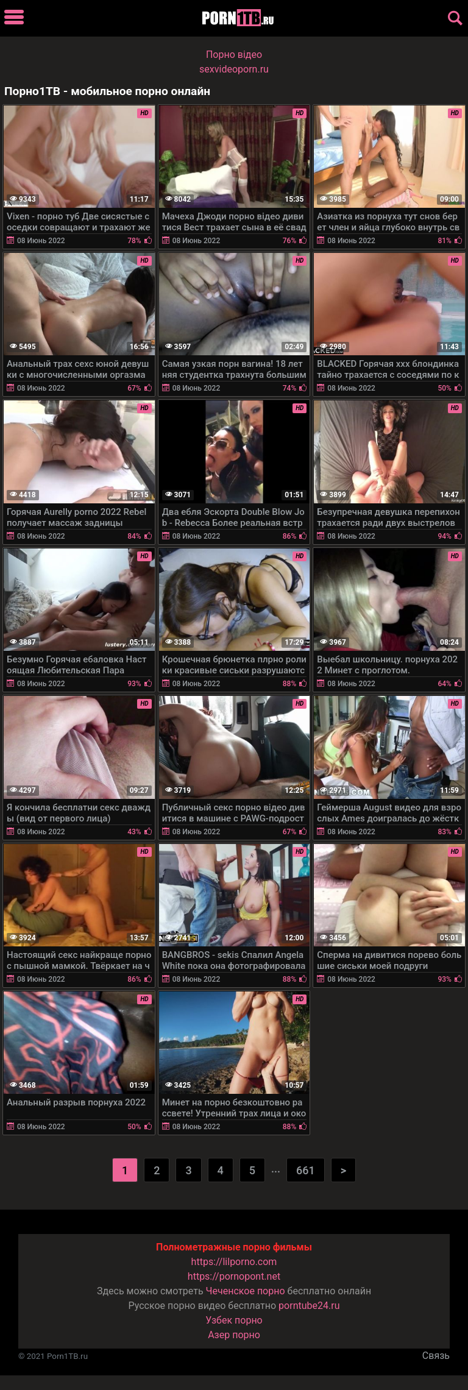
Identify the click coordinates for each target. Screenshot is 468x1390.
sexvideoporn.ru (234, 69)
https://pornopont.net (234, 1276)
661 (305, 1170)
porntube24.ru (308, 1305)
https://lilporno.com (234, 1262)
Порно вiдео (234, 54)
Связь (436, 1355)
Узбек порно (234, 1320)
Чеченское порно (245, 1291)
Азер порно (234, 1335)
